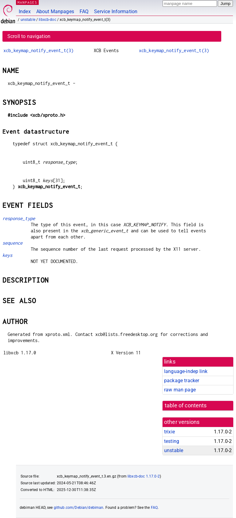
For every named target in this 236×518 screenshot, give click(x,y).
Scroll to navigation (28, 36)
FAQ (84, 11)
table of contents (186, 405)
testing (171, 441)
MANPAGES (27, 2)
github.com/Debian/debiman (79, 507)
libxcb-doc (47, 19)
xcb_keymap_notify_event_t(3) (38, 50)
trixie (169, 432)
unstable (28, 19)
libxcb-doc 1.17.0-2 (144, 476)
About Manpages (55, 11)
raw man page (180, 390)
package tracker (181, 380)
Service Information (115, 11)
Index (25, 11)
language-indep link (185, 371)
